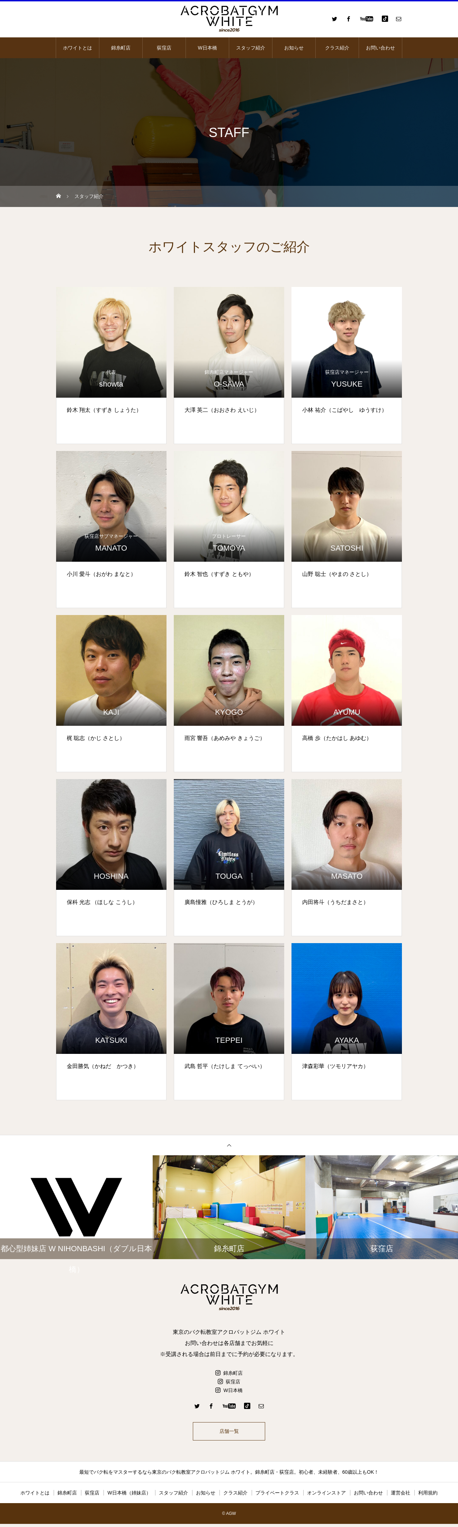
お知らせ (294, 48)
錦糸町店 (121, 48)
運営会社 (400, 1496)
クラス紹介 (337, 48)
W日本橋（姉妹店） (129, 1496)
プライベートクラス (277, 1496)
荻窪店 (164, 48)
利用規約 (428, 1496)
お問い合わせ (380, 48)
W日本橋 (207, 48)
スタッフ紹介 (250, 48)
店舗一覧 (229, 1433)
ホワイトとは (77, 48)
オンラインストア (326, 1496)
